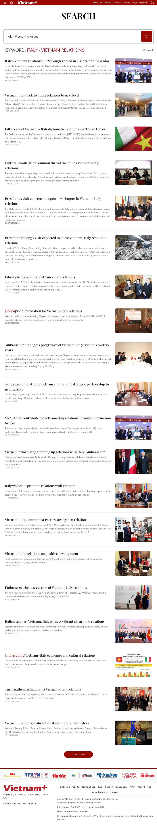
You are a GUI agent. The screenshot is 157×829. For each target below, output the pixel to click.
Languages (121, 786)
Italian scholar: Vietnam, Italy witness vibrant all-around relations (55, 621)
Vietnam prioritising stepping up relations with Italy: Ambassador (55, 452)
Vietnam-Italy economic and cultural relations (50, 655)
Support (109, 786)
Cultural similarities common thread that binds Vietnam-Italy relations (52, 165)
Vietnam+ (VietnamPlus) (27, 2)
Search (78, 15)
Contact (114, 791)
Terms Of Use (88, 786)
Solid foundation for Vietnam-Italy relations (43, 311)
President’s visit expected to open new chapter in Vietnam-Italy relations (53, 201)
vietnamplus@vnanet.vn (76, 811)
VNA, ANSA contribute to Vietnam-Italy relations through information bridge (58, 420)
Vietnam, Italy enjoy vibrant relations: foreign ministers (47, 723)
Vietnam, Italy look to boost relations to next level (42, 95)
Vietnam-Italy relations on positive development (41, 553)
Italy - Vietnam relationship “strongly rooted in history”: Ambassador (57, 61)
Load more (79, 754)
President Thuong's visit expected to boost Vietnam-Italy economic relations (55, 240)
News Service (144, 786)
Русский (143, 3)
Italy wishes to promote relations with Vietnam (40, 485)
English (108, 2)
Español (127, 2)
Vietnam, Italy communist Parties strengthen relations (46, 519)
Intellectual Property (69, 786)
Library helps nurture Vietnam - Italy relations (40, 277)
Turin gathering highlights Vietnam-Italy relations (43, 689)
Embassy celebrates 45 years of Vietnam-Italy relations (46, 587)
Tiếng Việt (97, 2)
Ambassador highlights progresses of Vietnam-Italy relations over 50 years (57, 347)
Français (117, 2)
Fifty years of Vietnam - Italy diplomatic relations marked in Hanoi (55, 129)
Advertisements (99, 791)
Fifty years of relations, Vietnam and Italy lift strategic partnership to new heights (57, 386)
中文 (135, 3)
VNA (132, 786)
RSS (100, 786)
